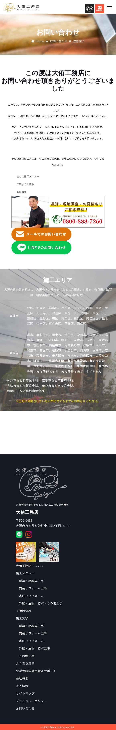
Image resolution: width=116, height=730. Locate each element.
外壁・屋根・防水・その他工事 (40, 603)
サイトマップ (25, 693)
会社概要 (22, 192)
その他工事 (27, 656)
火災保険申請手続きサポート (36, 671)
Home (37, 41)
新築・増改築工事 (31, 581)
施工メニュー (25, 573)
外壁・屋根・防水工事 (34, 648)
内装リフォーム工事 (33, 588)
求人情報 (22, 686)
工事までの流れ (25, 184)
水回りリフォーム (31, 596)
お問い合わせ (58, 41)
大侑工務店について (30, 566)
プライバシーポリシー (31, 701)
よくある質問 (25, 663)
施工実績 (22, 618)
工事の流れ (24, 611)
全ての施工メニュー (28, 176)
